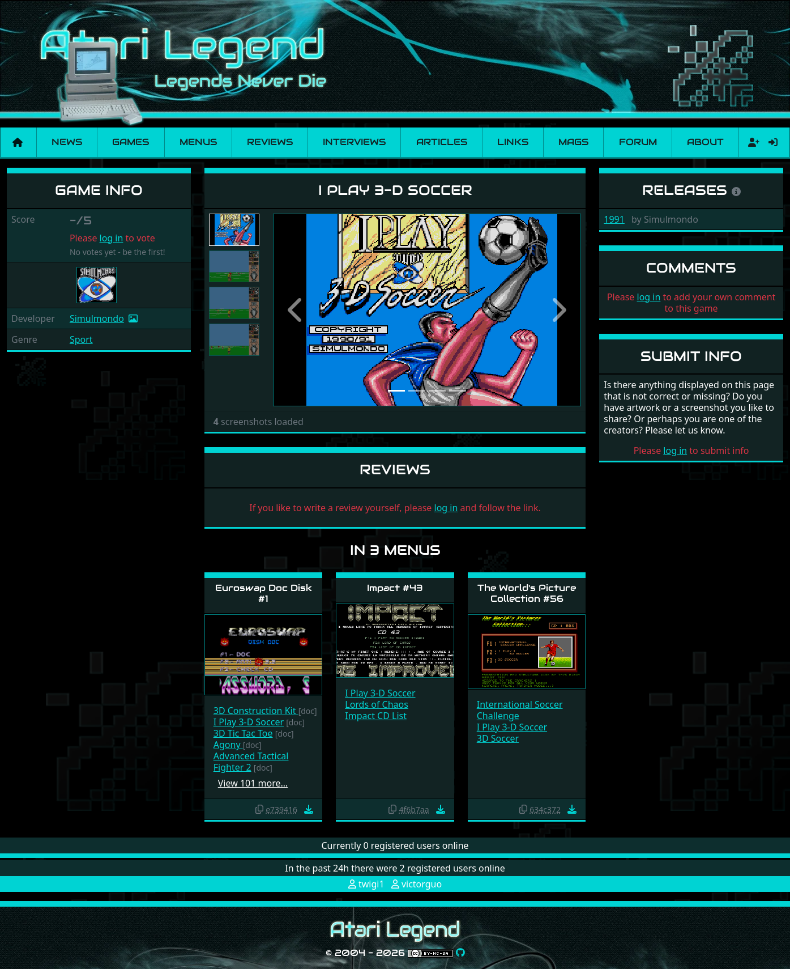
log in (111, 238)
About (705, 142)
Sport (81, 339)
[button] (296, 310)
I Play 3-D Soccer (248, 722)
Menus (198, 142)
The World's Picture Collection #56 (526, 593)
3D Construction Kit (255, 710)
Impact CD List (376, 715)
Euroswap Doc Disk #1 (263, 593)
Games (130, 142)
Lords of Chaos (376, 704)
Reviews (270, 142)
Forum (638, 142)
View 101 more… (253, 783)
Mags (573, 142)
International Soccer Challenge (520, 710)
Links (512, 142)
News (67, 142)
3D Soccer (498, 738)
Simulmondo (97, 318)
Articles (441, 142)
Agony (228, 744)
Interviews (354, 142)
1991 (614, 219)
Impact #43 (395, 588)
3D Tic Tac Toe (243, 733)
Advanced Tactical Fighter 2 (251, 762)
